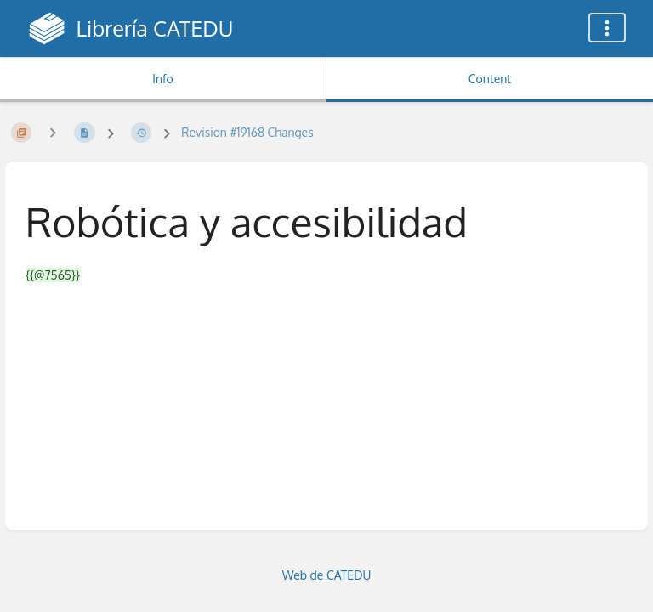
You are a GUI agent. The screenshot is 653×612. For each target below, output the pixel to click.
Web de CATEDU (327, 575)
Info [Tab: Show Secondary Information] (162, 78)
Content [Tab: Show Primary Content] (489, 78)
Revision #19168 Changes (247, 132)
